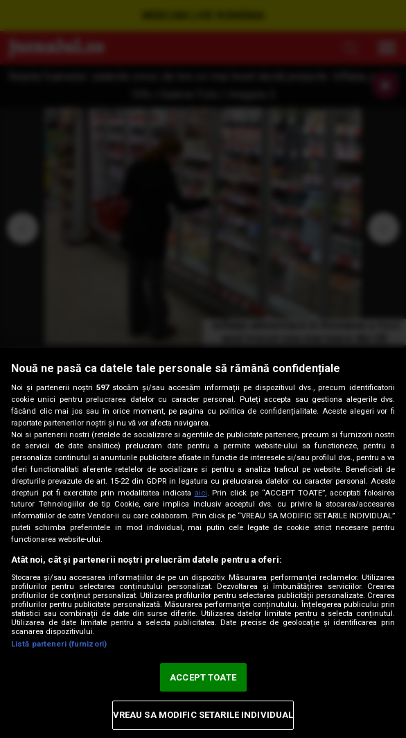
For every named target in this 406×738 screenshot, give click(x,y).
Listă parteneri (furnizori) (59, 644)
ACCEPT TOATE (203, 677)
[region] (203, 543)
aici (201, 493)
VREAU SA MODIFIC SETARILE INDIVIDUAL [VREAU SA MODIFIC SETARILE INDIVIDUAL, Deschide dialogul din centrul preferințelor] (203, 715)
